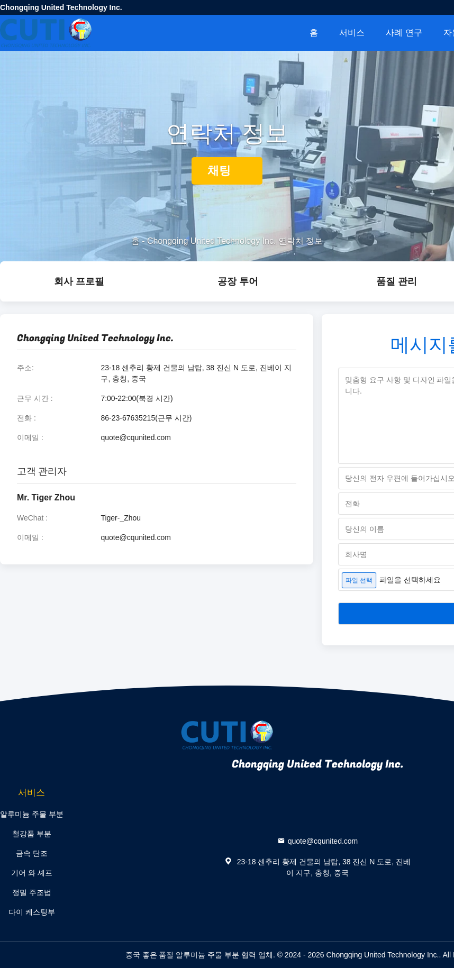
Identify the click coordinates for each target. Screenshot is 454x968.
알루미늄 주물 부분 (31, 814)
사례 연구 (404, 32)
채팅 (227, 170)
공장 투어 (237, 281)
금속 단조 (32, 853)
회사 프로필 (79, 281)
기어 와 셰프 (31, 873)
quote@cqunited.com (136, 437)
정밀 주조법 (31, 892)
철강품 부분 (31, 833)
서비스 (352, 32)
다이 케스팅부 (31, 912)
